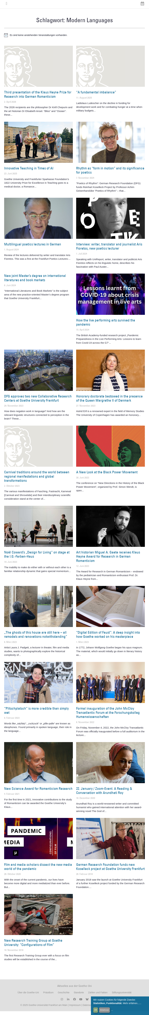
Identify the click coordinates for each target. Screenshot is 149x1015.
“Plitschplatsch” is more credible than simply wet (36, 714)
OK (95, 1009)
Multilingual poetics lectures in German (32, 248)
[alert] (74, 39)
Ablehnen (104, 1009)
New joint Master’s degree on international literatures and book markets (35, 281)
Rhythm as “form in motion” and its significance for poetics (110, 174)
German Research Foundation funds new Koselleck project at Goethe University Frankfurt (110, 870)
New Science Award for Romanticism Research (38, 792)
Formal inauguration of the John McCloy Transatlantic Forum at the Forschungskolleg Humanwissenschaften (108, 716)
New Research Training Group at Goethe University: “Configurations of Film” (33, 946)
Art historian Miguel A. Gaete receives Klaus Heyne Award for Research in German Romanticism (108, 560)
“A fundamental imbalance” (96, 96)
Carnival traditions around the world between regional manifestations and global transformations (36, 480)
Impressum (75, 1009)
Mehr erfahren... (131, 1003)
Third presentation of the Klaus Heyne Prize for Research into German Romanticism (37, 98)
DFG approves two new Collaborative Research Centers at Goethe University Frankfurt (38, 402)
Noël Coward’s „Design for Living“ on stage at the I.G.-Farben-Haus (37, 558)
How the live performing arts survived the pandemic (105, 326)
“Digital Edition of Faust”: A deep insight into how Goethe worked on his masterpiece (108, 638)
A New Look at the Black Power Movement (107, 476)
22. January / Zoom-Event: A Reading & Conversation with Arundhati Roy (104, 794)
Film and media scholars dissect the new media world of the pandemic (38, 870)
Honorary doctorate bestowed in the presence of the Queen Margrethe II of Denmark (109, 402)
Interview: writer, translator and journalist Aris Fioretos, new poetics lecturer (109, 250)
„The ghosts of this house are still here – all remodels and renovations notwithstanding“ (35, 638)
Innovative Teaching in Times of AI (28, 172)
